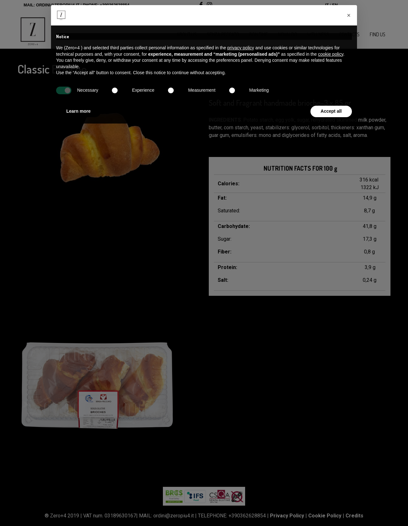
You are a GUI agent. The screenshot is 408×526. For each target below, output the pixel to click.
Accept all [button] (331, 111)
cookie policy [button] (330, 54)
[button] (349, 15)
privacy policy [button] (240, 47)
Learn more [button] (78, 111)
